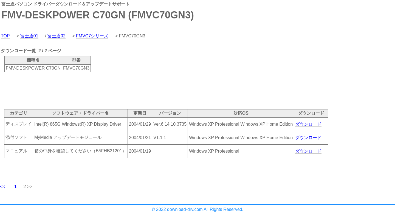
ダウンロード (308, 124)
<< (2, 186)
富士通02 (56, 36)
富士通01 (29, 36)
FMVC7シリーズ (92, 36)
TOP (5, 36)
